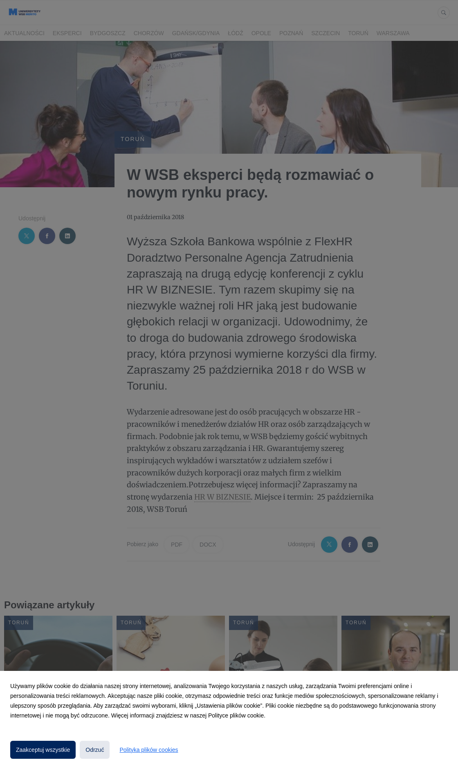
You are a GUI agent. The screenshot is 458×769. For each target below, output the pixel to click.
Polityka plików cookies (148, 750)
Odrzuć (94, 750)
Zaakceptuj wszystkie (43, 750)
